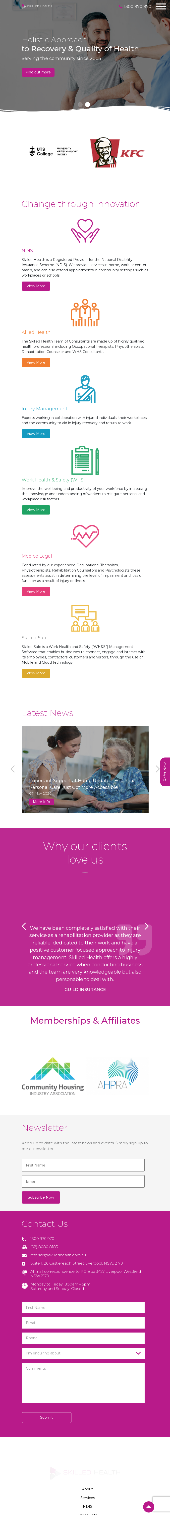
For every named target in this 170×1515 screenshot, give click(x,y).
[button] (80, 104)
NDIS (87, 1379)
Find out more (38, 72)
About (87, 1361)
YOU (85, 1475)
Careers (87, 1405)
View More (36, 286)
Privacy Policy (85, 1464)
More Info (41, 687)
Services (87, 1370)
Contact (88, 1414)
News (88, 1396)
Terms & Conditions (87, 1431)
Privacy (87, 1422)
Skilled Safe (87, 1388)
